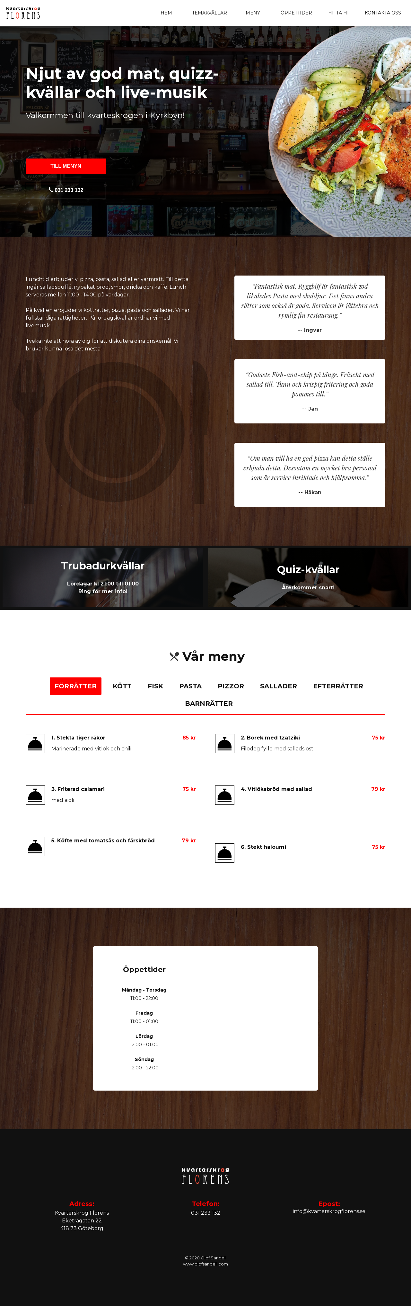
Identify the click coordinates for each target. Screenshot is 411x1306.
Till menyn (65, 166)
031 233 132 (65, 190)
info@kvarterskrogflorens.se (329, 1211)
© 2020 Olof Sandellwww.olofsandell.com (205, 1261)
